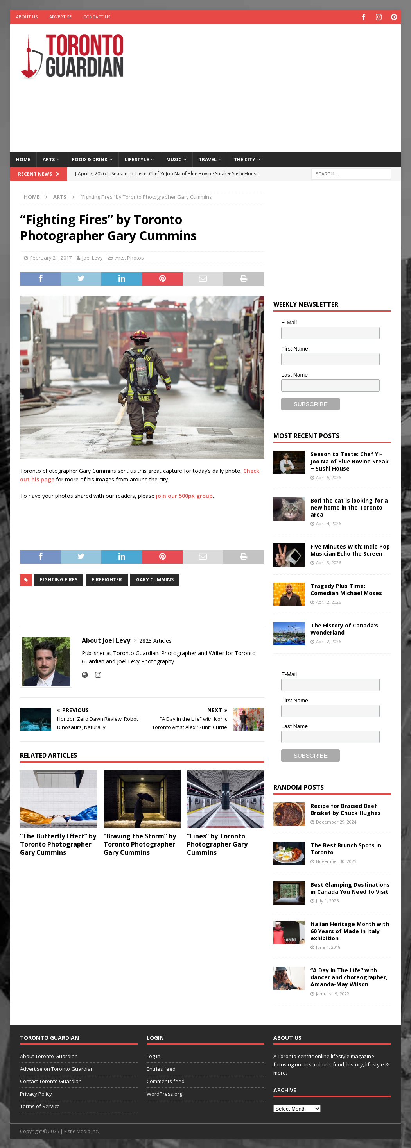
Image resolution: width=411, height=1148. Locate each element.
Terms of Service (40, 1105)
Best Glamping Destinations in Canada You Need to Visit (350, 887)
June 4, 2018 (328, 946)
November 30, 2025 (336, 860)
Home (23, 158)
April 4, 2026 (328, 523)
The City (244, 158)
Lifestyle (137, 158)
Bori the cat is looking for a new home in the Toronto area (349, 506)
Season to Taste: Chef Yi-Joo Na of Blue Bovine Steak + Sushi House (349, 460)
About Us (27, 17)
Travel (208, 158)
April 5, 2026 (328, 477)
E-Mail (289, 322)
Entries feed (161, 1067)
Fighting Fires (58, 579)
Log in (153, 1055)
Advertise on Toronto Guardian (57, 1067)
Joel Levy (92, 256)
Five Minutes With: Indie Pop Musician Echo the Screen (350, 549)
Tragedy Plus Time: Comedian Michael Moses (346, 588)
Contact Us (96, 17)
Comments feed (166, 1080)
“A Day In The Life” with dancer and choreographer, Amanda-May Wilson (349, 976)
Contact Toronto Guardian (51, 1080)
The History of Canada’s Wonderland (344, 627)
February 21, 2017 (51, 256)
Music (173, 158)
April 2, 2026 (328, 601)
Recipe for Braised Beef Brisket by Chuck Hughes (345, 808)
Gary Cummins (155, 579)
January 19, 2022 (332, 992)
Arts (49, 158)
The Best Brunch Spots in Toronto (345, 847)
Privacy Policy (36, 1092)
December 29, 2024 (336, 821)
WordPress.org (164, 1092)
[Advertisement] (277, 86)
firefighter (107, 579)
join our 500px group (184, 495)
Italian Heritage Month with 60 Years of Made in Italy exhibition (349, 930)
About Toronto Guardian (49, 1055)
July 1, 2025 (327, 900)
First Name (294, 348)
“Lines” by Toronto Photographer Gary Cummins (217, 843)
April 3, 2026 (328, 562)
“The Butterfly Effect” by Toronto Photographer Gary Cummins (58, 843)
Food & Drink (90, 158)
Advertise (60, 17)
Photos (135, 256)
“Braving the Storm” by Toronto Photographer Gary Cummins (140, 843)
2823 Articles (155, 640)
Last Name (294, 374)
